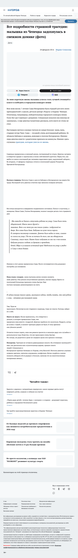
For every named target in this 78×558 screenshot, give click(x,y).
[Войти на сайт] (73, 10)
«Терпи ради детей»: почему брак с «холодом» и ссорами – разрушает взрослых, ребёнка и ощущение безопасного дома (39, 403)
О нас (5, 501)
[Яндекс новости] (22, 90)
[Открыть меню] (4, 10)
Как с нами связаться (45, 504)
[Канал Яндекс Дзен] (55, 90)
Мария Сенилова (63, 50)
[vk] (9, 372)
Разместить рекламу (45, 506)
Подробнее (56, 532)
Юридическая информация (47, 501)
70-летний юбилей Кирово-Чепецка (14, 15)
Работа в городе (35, 15)
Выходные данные (8, 511)
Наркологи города (50, 15)
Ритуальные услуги (66, 15)
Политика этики (26, 501)
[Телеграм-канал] (22, 94)
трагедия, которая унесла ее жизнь (32, 142)
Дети (10, 43)
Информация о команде (10, 504)
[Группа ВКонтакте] (53, 489)
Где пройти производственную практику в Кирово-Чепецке (39, 412)
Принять (71, 21)
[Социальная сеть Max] (55, 94)
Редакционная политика (28, 504)
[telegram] (16, 372)
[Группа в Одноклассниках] (58, 489)
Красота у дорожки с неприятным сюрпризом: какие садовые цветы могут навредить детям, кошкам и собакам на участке (39, 392)
